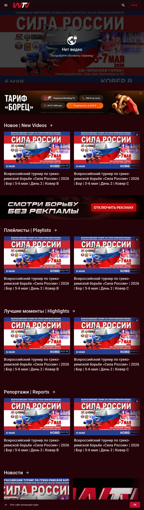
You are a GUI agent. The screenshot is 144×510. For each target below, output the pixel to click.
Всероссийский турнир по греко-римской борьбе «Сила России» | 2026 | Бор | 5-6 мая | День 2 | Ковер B (36, 179)
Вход (134, 5)
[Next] (136, 150)
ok (135, 505)
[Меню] (6, 5)
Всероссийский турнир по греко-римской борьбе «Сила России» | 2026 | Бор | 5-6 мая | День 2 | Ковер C (106, 179)
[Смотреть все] (51, 125)
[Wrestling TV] (21, 5)
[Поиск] (123, 5)
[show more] (6, 505)
